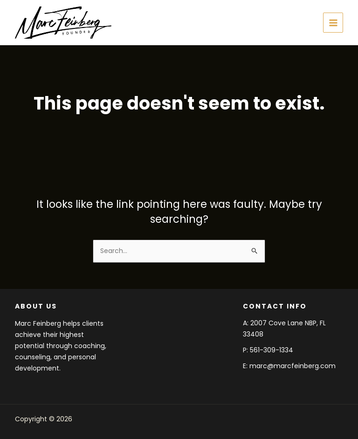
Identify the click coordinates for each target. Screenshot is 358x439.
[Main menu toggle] (333, 23)
